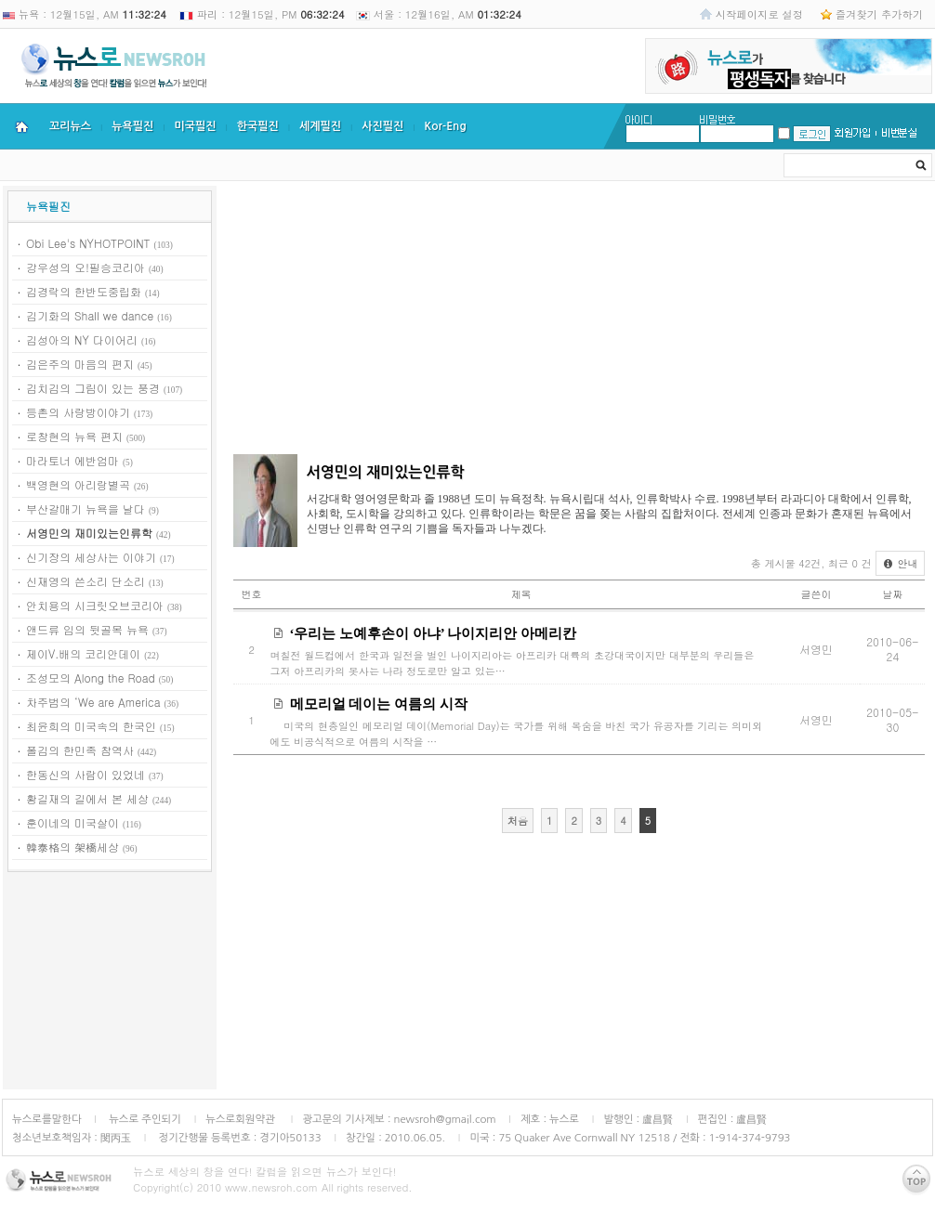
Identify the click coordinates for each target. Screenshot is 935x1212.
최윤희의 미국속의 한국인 (91, 726)
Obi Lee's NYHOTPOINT (88, 243)
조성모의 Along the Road (90, 677)
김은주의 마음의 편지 (80, 363)
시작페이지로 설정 (759, 14)
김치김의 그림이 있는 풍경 (93, 388)
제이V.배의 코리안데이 (83, 653)
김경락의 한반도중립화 (83, 291)
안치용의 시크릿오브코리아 (95, 605)
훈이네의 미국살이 (72, 822)
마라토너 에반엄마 (72, 460)
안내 (900, 563)
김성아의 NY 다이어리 (82, 339)
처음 (517, 821)
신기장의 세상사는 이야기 (91, 557)
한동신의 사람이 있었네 (85, 774)
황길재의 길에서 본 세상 (87, 798)
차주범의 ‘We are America (93, 702)
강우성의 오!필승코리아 (85, 267)
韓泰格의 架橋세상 (72, 846)
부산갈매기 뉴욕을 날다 (85, 508)
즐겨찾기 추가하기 (879, 14)
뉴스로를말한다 (47, 1119)
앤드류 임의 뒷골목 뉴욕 (87, 629)
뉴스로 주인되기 (143, 1119)
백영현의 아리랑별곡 (78, 484)
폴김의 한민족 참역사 (80, 750)
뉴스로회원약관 (241, 1119)
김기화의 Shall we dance (89, 315)
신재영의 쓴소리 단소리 (85, 581)
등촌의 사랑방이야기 (78, 412)
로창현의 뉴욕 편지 (74, 436)
